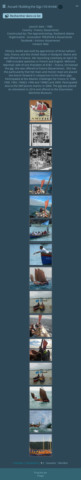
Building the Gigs (30, 6)
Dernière (63, 463)
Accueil (12, 6)
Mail (46, 44)
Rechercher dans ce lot (25, 16)
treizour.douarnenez (47, 40)
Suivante (51, 463)
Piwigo (40, 475)
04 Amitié (50, 6)
